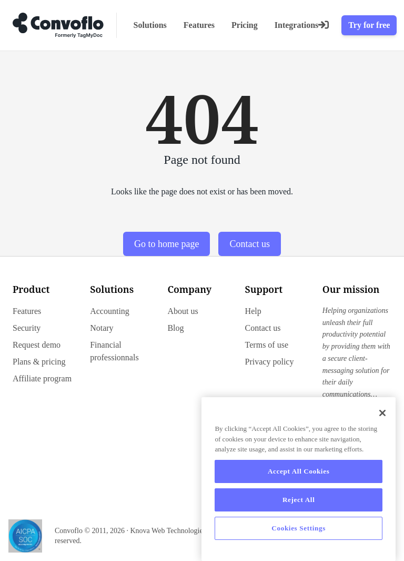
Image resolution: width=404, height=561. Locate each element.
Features (199, 25)
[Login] (323, 25)
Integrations (297, 25)
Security (27, 327)
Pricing (244, 25)
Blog (175, 327)
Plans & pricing (39, 361)
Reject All (298, 500)
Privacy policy (269, 361)
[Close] (382, 413)
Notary (101, 327)
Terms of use (266, 344)
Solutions (150, 25)
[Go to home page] (58, 25)
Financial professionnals (114, 351)
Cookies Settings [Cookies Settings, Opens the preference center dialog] (298, 528)
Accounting (109, 311)
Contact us (249, 244)
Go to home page (166, 244)
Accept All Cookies (298, 471)
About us (182, 311)
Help (253, 311)
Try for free (369, 25)
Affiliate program (42, 378)
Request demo (36, 344)
